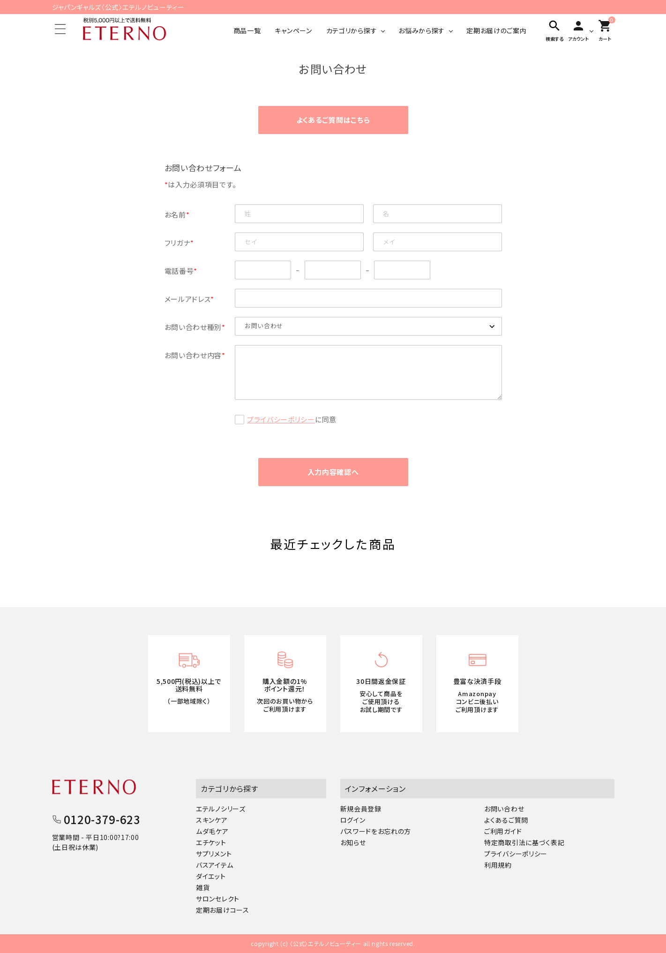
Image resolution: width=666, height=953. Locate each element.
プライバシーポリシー (281, 419)
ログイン (353, 820)
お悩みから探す (421, 30)
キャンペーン (293, 30)
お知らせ (353, 842)
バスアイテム (214, 865)
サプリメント (214, 853)
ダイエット (211, 876)
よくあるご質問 (506, 820)
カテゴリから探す (351, 30)
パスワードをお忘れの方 (376, 831)
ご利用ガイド (503, 831)
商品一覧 (247, 30)
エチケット (211, 842)
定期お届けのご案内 (496, 30)
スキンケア (212, 820)
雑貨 (203, 887)
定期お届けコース (222, 910)
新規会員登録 (361, 808)
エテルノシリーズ (221, 808)
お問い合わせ (504, 808)
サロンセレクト (217, 898)
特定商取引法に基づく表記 (524, 842)
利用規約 (498, 865)
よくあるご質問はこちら (333, 120)
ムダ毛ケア (212, 831)
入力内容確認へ (333, 472)
